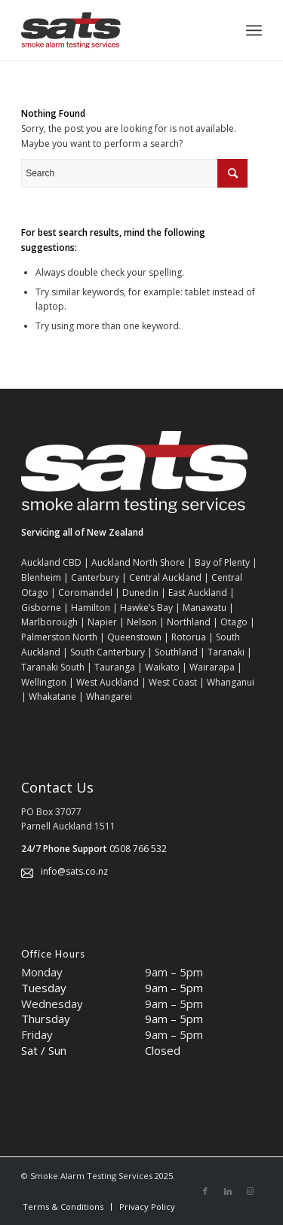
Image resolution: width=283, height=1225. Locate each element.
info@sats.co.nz (74, 871)
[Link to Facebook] (205, 1191)
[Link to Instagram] (250, 1191)
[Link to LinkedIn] (228, 1191)
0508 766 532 (138, 848)
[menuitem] (63, 1207)
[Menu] (254, 30)
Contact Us (57, 787)
